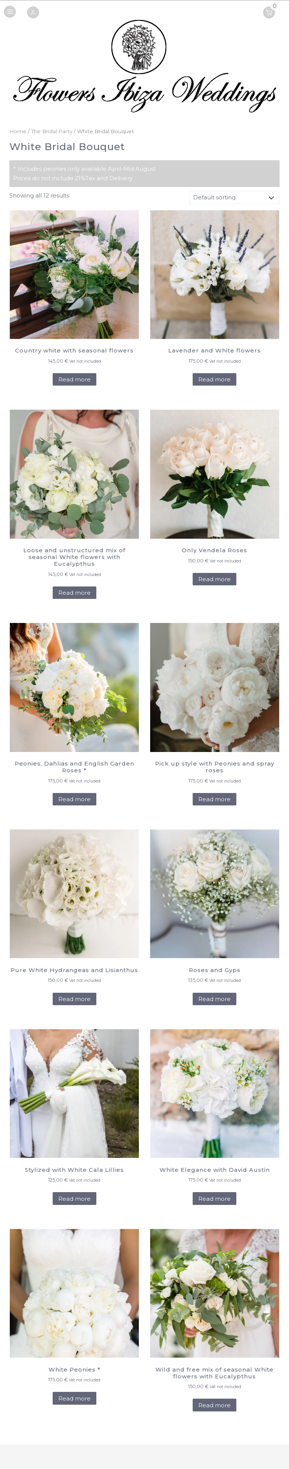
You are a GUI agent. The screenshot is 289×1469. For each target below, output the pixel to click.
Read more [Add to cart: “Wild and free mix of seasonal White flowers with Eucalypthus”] (214, 1405)
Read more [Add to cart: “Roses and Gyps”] (214, 999)
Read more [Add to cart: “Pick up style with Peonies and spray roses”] (214, 799)
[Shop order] (234, 197)
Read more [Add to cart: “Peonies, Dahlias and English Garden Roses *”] (74, 799)
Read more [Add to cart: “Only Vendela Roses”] (214, 579)
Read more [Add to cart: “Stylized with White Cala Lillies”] (74, 1198)
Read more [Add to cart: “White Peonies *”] (74, 1398)
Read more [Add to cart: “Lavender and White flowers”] (214, 379)
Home (17, 131)
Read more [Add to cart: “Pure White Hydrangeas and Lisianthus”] (74, 999)
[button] (33, 13)
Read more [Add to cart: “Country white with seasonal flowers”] (74, 379)
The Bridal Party (51, 131)
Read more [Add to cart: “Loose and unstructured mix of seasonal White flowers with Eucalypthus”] (74, 592)
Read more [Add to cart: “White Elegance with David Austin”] (214, 1198)
